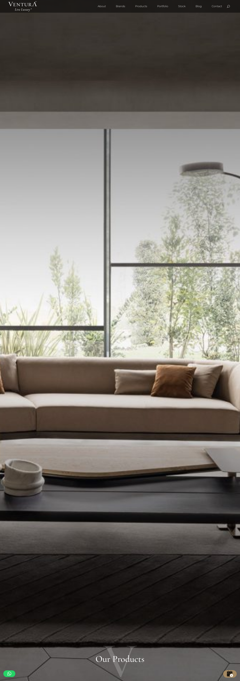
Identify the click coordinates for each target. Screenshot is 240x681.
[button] (9, 673)
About (102, 6)
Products (141, 6)
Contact (217, 6)
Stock (182, 6)
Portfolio (162, 6)
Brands (120, 6)
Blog (199, 6)
